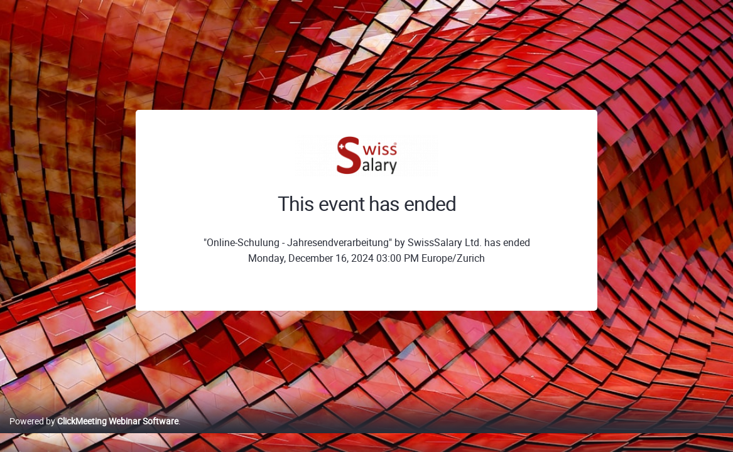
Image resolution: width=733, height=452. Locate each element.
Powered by (93, 434)
